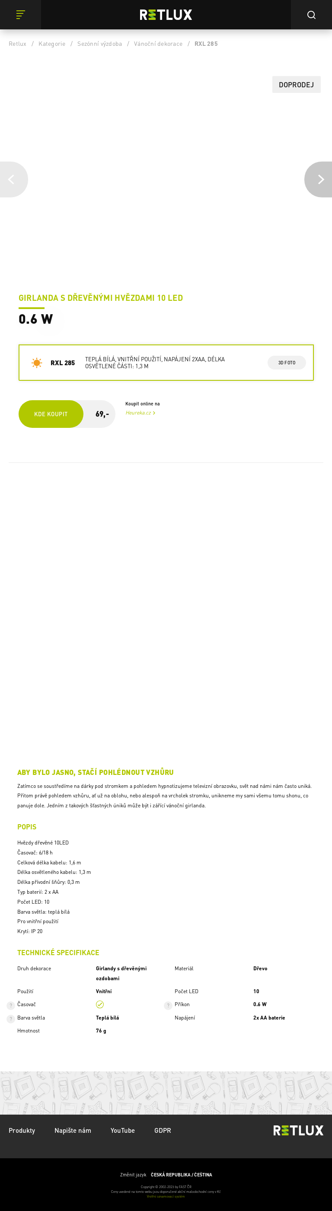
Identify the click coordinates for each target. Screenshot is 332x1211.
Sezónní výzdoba (99, 43)
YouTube (123, 1130)
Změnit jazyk (166, 1174)
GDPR (162, 1130)
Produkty (22, 1130)
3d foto (286, 362)
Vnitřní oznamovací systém (166, 1196)
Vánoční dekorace (158, 43)
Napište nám (72, 1130)
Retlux (18, 43)
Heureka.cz (138, 412)
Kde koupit (51, 413)
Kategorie (51, 43)
